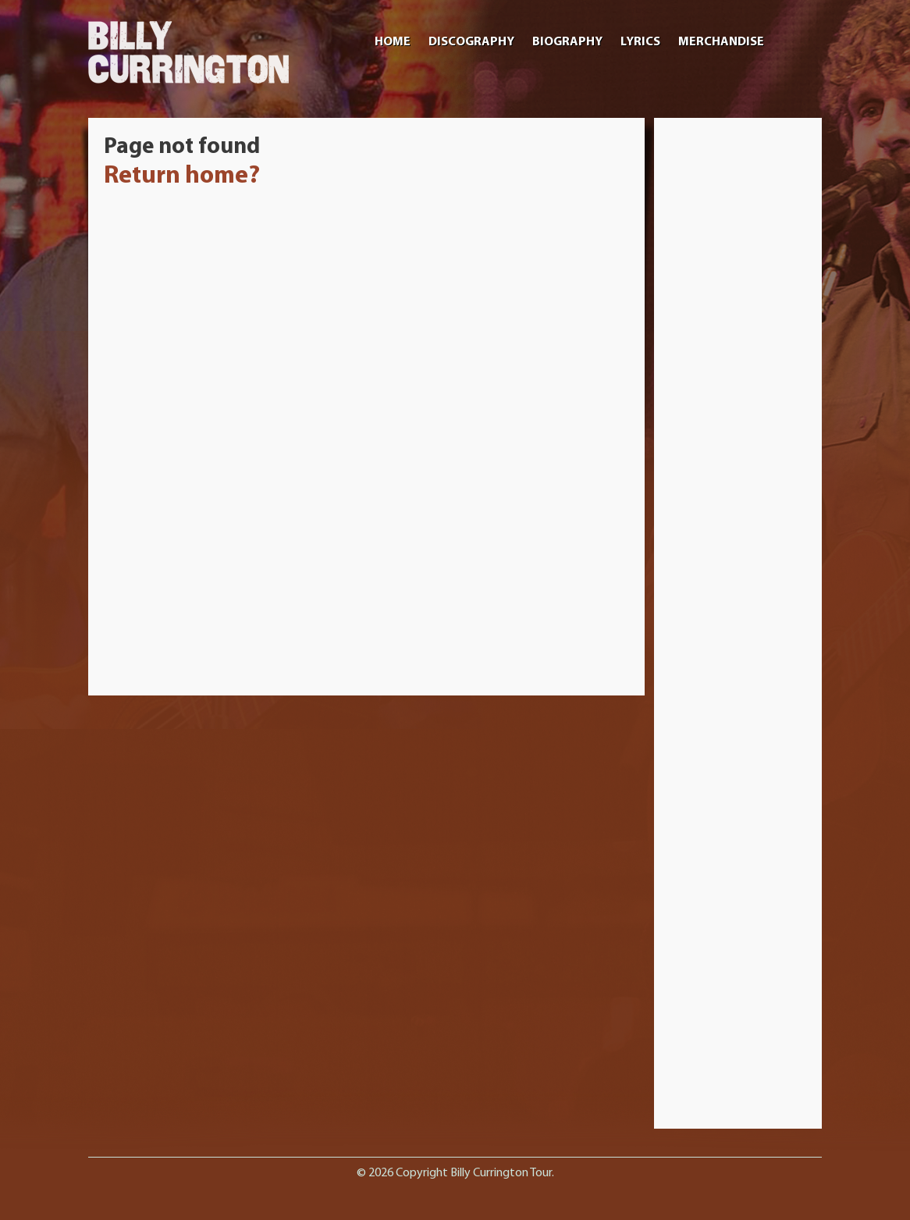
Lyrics (640, 42)
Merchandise (721, 42)
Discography (471, 42)
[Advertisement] (738, 367)
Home (393, 42)
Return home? (182, 176)
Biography (567, 42)
